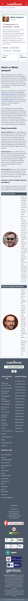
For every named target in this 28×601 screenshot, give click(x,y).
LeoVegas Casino (20, 401)
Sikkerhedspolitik (6, 388)
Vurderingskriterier (7, 437)
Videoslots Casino (20, 396)
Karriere (3, 434)
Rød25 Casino (19, 419)
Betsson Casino (19, 399)
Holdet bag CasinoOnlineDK (6, 384)
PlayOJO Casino (19, 407)
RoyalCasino (19, 428)
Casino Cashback (6, 454)
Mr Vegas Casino (20, 381)
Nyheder (3, 420)
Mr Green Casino (20, 393)
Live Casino (4, 478)
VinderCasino (19, 410)
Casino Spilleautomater (6, 474)
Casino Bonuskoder (4, 490)
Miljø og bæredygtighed (5, 400)
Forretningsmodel (6, 443)
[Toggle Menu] (2, 3)
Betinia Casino (19, 413)
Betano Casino (19, 416)
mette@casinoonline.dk (9, 24)
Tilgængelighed (5, 396)
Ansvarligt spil (5, 412)
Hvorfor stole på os (6, 431)
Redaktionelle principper (5, 392)
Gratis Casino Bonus (5, 482)
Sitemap (3, 445)
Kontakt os (14, 509)
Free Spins (4, 494)
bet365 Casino (19, 404)
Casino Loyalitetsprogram (6, 458)
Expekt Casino (19, 425)
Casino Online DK (4, 7)
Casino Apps (5, 470)
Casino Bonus (5, 462)
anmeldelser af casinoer (7, 99)
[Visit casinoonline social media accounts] (13, 371)
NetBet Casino (19, 422)
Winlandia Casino (20, 390)
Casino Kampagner (7, 497)
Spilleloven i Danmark (4, 416)
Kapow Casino (19, 431)
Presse (3, 440)
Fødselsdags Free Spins (6, 466)
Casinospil (4, 486)
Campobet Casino (20, 384)
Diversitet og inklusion (5, 408)
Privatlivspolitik (6, 404)
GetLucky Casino (20, 387)
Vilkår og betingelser (4, 424)
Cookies (3, 428)
